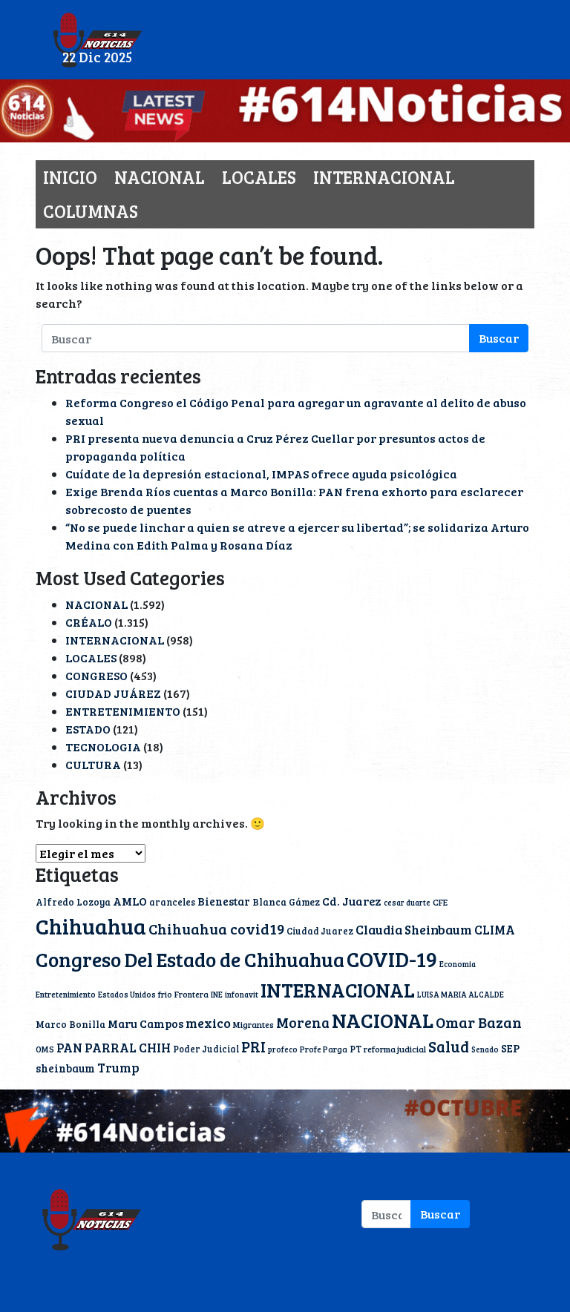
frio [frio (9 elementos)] (165, 994)
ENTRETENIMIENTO (122, 711)
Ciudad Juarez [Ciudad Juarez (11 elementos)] (319, 931)
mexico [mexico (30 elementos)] (208, 1023)
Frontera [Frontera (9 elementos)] (191, 994)
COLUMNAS (90, 211)
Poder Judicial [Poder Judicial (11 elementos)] (206, 1049)
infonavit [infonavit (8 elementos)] (241, 994)
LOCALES (259, 177)
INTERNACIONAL (384, 177)
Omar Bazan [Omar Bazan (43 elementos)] (479, 1022)
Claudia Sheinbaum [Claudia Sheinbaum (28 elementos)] (414, 929)
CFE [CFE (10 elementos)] (440, 902)
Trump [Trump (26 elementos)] (118, 1067)
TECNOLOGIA (103, 746)
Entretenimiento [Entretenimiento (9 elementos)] (66, 994)
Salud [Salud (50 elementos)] (448, 1046)
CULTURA (93, 764)
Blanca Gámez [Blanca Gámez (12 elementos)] (286, 902)
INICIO (70, 177)
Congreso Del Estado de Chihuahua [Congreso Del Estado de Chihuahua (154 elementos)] (190, 959)
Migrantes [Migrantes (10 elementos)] (253, 1024)
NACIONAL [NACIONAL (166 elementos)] (382, 1020)
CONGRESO (96, 675)
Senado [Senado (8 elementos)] (485, 1049)
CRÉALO (88, 622)
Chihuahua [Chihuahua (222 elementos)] (91, 925)
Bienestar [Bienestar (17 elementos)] (223, 901)
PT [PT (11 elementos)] (355, 1049)
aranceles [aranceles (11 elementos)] (172, 902)
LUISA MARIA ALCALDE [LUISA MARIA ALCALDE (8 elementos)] (460, 994)
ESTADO (88, 728)
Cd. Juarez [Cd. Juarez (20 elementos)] (351, 901)
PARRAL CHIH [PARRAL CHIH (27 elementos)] (128, 1047)
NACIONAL (159, 177)
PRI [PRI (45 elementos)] (253, 1046)
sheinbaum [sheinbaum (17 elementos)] (65, 1068)
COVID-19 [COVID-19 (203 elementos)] (392, 958)
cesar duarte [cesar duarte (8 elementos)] (407, 902)
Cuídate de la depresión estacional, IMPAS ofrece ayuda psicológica (261, 473)
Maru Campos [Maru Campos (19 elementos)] (145, 1023)
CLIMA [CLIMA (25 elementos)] (494, 929)
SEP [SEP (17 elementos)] (510, 1048)
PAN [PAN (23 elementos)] (69, 1047)
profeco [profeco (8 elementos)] (283, 1049)
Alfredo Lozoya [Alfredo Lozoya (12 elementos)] (73, 902)
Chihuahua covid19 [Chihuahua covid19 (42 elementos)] (216, 929)
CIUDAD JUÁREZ (113, 693)
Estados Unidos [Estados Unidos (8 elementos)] (127, 994)
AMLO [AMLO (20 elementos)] (130, 901)
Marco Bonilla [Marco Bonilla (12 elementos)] (70, 1024)
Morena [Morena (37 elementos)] (303, 1022)
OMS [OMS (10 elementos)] (45, 1049)
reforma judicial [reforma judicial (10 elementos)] (395, 1049)
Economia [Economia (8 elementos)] (457, 964)
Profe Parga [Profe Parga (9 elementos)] (323, 1049)
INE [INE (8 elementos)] (217, 994)
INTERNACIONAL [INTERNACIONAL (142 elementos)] (338, 989)
